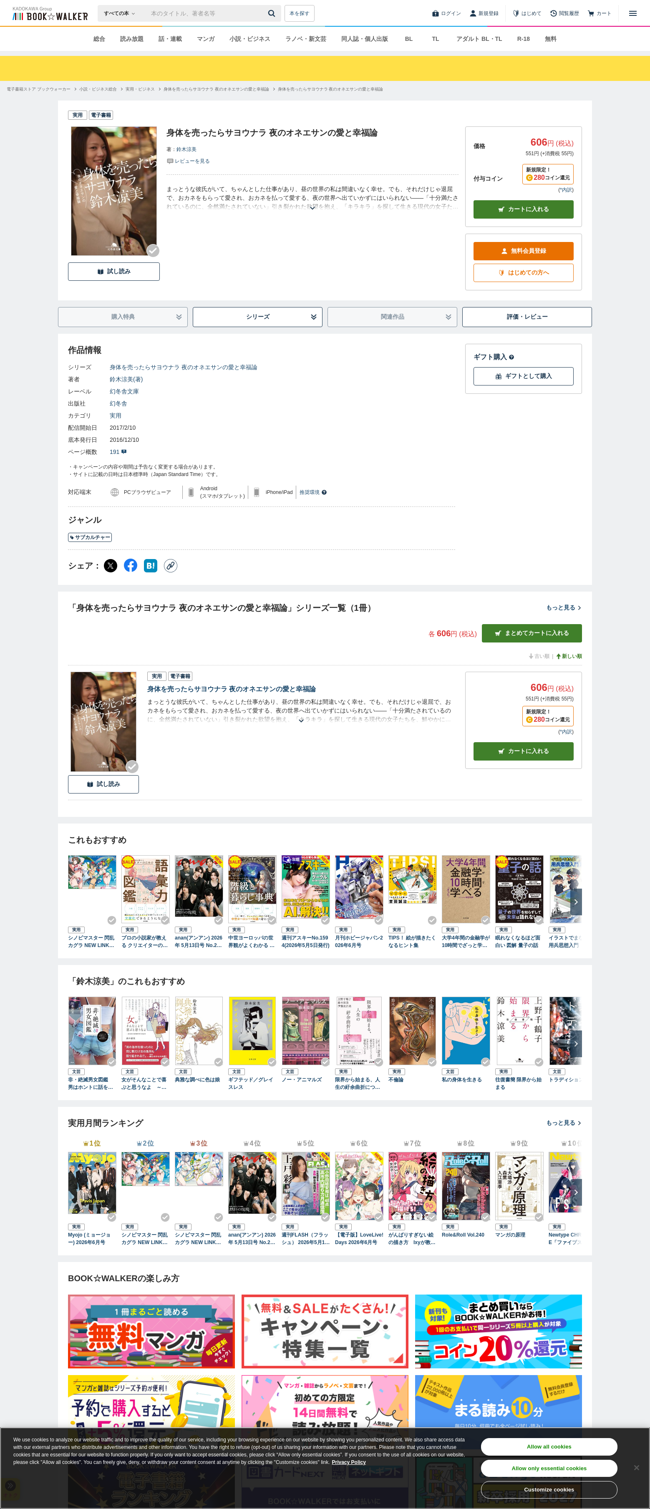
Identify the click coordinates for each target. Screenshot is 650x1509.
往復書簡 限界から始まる (518, 1083)
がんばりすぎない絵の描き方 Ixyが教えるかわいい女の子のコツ (412, 1239)
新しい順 (568, 656)
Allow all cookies (549, 1447)
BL (409, 38)
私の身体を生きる (462, 1080)
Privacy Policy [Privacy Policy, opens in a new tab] (349, 1462)
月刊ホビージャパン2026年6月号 (359, 941)
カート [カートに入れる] (523, 751)
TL (435, 38)
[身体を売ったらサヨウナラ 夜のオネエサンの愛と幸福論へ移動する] (216, 89)
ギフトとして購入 (523, 376)
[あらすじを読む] (312, 198)
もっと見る (564, 607)
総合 (99, 38)
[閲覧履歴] (564, 13)
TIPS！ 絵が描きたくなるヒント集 (412, 941)
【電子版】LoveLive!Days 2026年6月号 (359, 1238)
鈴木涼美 (186, 149)
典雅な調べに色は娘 (197, 1080)
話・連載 (170, 38)
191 (118, 451)
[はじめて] (527, 13)
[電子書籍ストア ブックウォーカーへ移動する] (39, 89)
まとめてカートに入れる (532, 633)
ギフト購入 (494, 356)
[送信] (273, 13)
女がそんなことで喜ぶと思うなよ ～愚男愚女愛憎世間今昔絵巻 (143, 1084)
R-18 (523, 38)
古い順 (538, 656)
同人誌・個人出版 (364, 38)
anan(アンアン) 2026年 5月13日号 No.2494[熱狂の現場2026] (198, 942)
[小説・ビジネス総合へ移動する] (98, 89)
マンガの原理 (510, 1235)
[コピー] (170, 566)
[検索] (273, 13)
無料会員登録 (523, 250)
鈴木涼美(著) (126, 379)
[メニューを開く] (633, 13)
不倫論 (395, 1080)
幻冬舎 (118, 403)
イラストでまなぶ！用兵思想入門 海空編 (571, 942)
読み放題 (132, 38)
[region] (325, 1468)
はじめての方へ (523, 272)
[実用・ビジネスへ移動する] (140, 89)
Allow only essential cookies (549, 1468)
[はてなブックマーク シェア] (150, 566)
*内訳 (566, 190)
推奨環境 (313, 492)
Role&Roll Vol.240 (463, 1235)
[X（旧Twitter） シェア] (110, 566)
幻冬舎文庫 (124, 391)
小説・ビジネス (249, 38)
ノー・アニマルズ (302, 1080)
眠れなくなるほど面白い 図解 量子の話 (517, 941)
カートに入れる (523, 209)
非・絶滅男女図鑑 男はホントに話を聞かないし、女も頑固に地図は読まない (90, 1084)
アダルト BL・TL (479, 38)
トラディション (566, 1080)
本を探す (300, 13)
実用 (115, 415)
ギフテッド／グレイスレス (250, 1083)
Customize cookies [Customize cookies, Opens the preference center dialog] (549, 1489)
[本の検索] (122, 13)
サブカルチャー (90, 537)
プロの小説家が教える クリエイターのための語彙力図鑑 (144, 942)
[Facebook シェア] (130, 566)
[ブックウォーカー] (49, 13)
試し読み (114, 271)
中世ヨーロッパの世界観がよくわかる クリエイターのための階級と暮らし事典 (251, 942)
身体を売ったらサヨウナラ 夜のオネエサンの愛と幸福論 (183, 367)
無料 (551, 38)
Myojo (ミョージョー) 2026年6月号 (89, 1238)
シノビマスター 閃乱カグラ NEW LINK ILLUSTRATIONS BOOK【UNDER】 (198, 1239)
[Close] (636, 1468)
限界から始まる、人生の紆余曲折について (357, 1084)
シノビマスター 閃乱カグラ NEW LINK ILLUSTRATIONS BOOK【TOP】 (92, 942)
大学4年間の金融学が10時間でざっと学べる (466, 942)
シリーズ (281, 316)
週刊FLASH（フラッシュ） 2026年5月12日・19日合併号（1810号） (305, 1239)
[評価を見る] (188, 160)
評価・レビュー (527, 316)
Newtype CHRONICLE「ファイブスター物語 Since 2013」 (573, 1239)
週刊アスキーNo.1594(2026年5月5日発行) (306, 941)
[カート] (599, 13)
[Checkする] (153, 250)
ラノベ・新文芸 (305, 38)
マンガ (205, 38)
